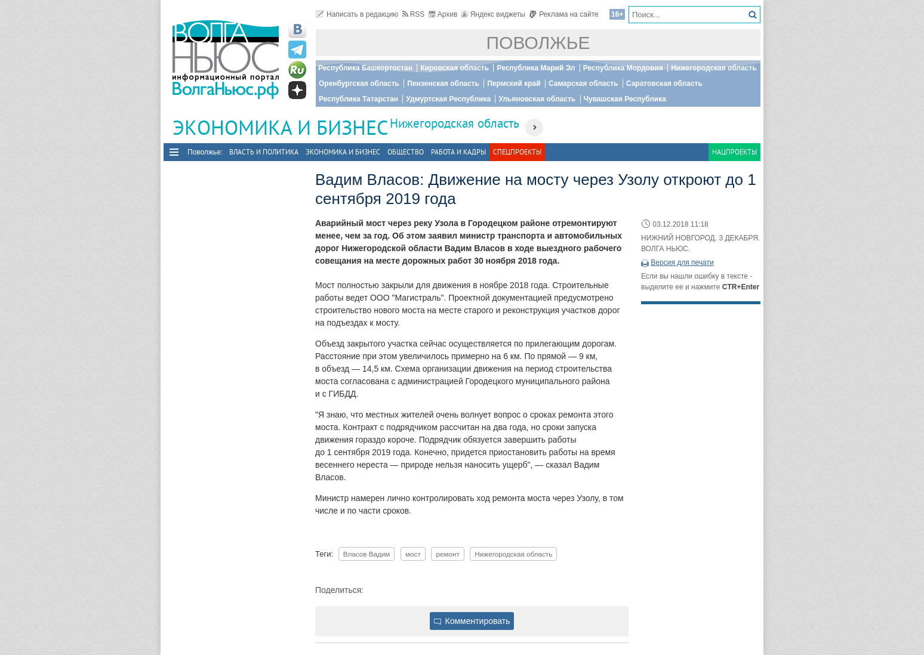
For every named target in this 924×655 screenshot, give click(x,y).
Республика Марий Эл (536, 68)
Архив (443, 14)
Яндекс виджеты (493, 14)
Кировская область (454, 68)
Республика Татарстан (358, 99)
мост (413, 554)
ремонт (447, 554)
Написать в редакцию (357, 14)
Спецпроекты (517, 151)
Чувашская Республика (625, 99)
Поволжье (538, 42)
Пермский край (513, 83)
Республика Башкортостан (365, 68)
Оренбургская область (359, 83)
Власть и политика (263, 151)
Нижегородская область (714, 68)
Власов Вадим (366, 554)
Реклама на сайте (564, 14)
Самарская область (583, 83)
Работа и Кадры (458, 151)
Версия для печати (682, 262)
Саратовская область (664, 83)
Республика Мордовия (623, 68)
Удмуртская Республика (448, 99)
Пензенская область (443, 83)
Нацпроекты (734, 151)
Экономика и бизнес (343, 151)
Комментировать (472, 621)
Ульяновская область (536, 99)
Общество (405, 151)
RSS (413, 14)
